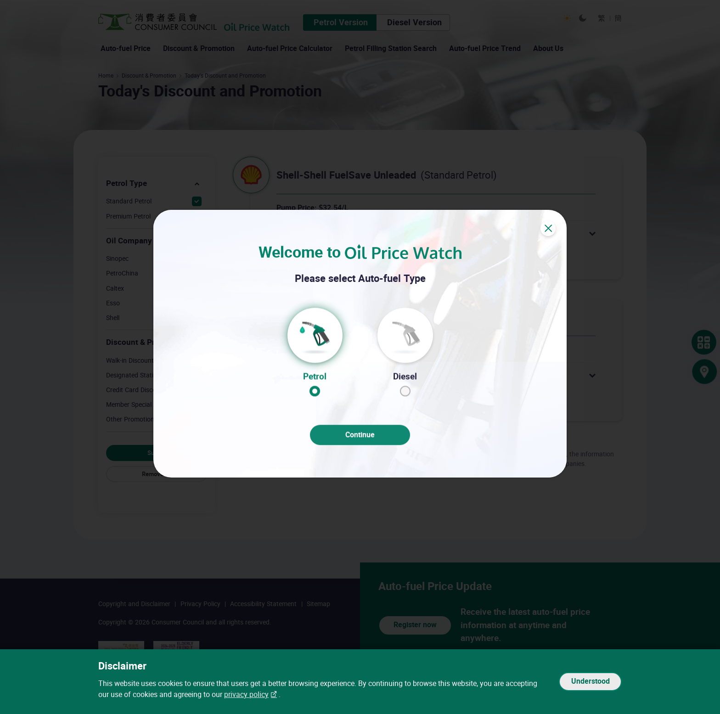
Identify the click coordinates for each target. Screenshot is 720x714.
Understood (590, 681)
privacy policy (246, 694)
